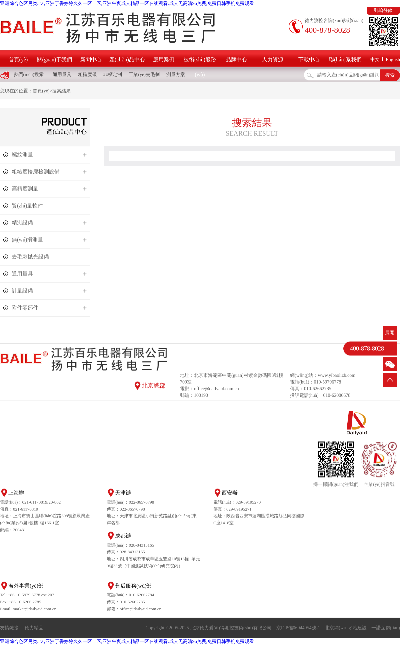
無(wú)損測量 (27, 239)
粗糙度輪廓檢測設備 (36, 171)
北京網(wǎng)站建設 (345, 627)
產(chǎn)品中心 (127, 59)
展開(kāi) (389, 335)
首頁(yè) (18, 59)
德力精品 (34, 627)
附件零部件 (25, 307)
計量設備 (22, 290)
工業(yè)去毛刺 (144, 74)
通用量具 (62, 74)
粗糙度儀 (87, 74)
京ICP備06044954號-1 (298, 627)
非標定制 (112, 74)
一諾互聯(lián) (385, 627)
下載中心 (309, 59)
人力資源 (272, 59)
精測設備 (22, 222)
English (393, 59)
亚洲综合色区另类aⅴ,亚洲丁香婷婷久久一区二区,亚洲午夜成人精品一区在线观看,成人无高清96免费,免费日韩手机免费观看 (127, 3)
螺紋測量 (22, 154)
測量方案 (175, 74)
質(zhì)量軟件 (27, 205)
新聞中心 (91, 59)
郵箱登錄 (383, 10)
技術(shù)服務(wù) (200, 67)
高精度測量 (25, 188)
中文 (375, 59)
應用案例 (163, 59)
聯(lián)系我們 (345, 59)
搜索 (390, 75)
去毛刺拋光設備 (30, 256)
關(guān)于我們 (54, 59)
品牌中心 (236, 59)
